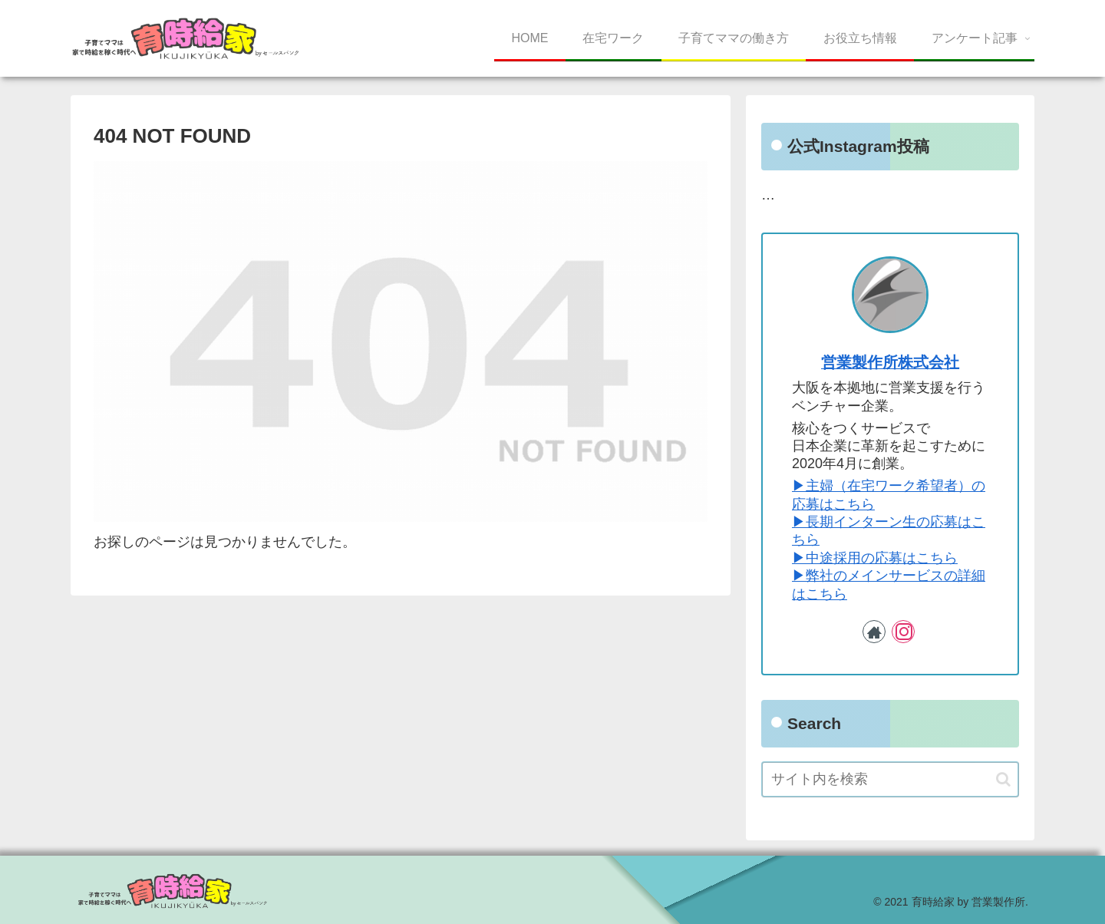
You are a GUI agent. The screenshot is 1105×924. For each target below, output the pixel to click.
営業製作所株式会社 (890, 362)
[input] (890, 779)
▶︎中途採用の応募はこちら (875, 558)
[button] (1003, 779)
